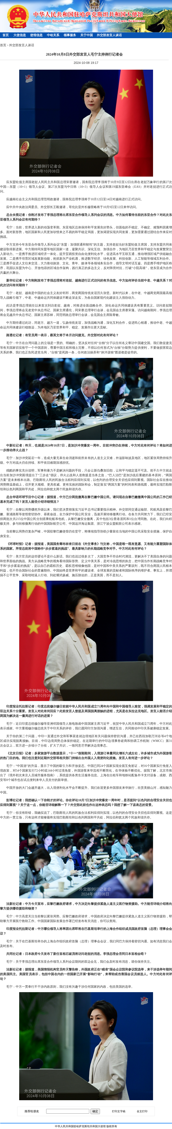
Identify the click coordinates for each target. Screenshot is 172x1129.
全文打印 (142, 1111)
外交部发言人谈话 (109, 35)
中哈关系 (53, 35)
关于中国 (86, 35)
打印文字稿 (118, 1111)
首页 (5, 35)
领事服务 (70, 35)
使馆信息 (36, 35)
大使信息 (19, 35)
